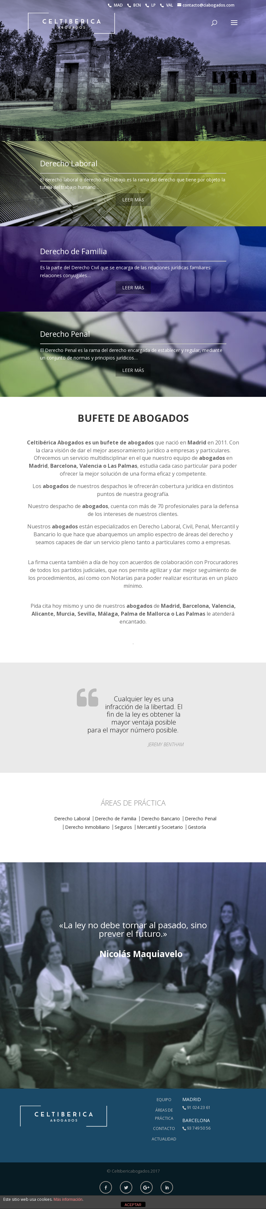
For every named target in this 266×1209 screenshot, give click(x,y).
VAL (167, 5)
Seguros (123, 827)
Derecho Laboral (69, 163)
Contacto (164, 1128)
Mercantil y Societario (160, 827)
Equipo (164, 1099)
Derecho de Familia (73, 251)
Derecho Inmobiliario (87, 827)
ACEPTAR (132, 1205)
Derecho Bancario (160, 818)
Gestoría (197, 827)
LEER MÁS (133, 199)
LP (151, 5)
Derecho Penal (65, 334)
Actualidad (164, 1139)
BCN (134, 5)
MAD (116, 5)
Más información (68, 1199)
